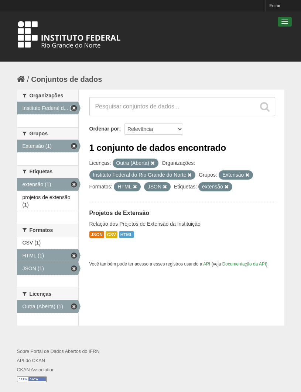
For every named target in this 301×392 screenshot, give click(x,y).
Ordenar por (104, 129)
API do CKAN (31, 360)
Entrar (275, 5)
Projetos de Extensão (119, 213)
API (206, 264)
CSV (111, 234)
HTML (126, 234)
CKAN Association (36, 369)
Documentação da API (244, 264)
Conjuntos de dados (66, 79)
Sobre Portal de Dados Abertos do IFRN (58, 351)
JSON (97, 234)
